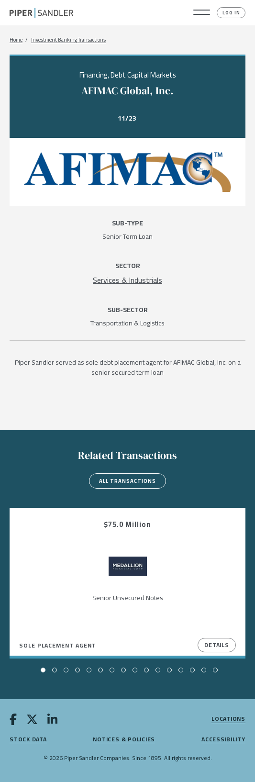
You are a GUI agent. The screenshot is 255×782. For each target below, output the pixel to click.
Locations (228, 719)
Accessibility (223, 739)
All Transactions (127, 481)
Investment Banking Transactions (68, 40)
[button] (201, 13)
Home (16, 40)
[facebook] (13, 721)
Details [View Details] (216, 644)
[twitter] (32, 721)
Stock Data (28, 739)
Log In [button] (231, 12)
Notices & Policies (124, 739)
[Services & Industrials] (127, 280)
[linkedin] (52, 721)
